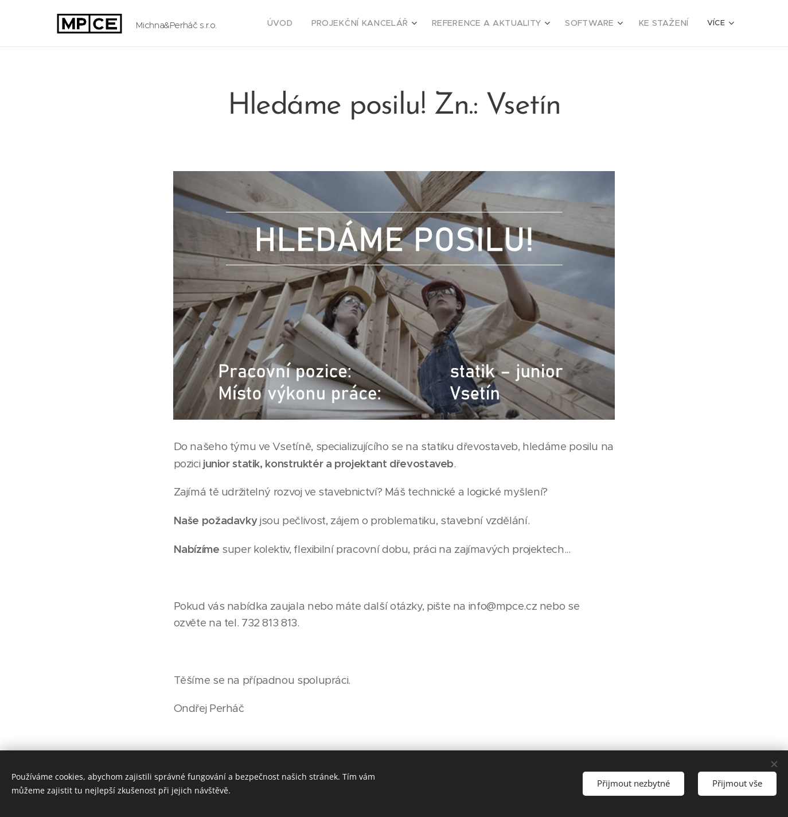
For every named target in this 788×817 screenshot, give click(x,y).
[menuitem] (311, 23)
